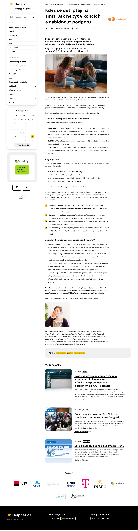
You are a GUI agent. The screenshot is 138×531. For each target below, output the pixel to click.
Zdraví (11, 31)
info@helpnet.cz (68, 519)
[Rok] (25, 116)
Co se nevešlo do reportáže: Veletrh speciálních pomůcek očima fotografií (96, 416)
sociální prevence (79, 353)
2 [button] (32, 137)
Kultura (12, 43)
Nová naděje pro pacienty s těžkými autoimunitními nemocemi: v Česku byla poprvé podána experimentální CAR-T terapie (95, 380)
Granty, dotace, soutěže (18, 66)
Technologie (13, 47)
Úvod (46, 4)
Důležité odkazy (15, 90)
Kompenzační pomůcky (18, 82)
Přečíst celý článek (81, 400)
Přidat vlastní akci (23, 145)
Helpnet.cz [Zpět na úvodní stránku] (24, 4)
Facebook (17, 188)
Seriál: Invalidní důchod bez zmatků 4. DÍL (99, 445)
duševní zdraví (61, 353)
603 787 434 (54, 519)
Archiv (11, 102)
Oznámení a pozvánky (17, 62)
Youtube (26, 188)
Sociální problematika (17, 27)
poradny (69, 353)
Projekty (12, 94)
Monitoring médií (15, 70)
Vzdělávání (13, 86)
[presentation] (58, 381)
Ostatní (12, 51)
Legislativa (13, 35)
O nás (11, 98)
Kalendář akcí (22, 111)
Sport (11, 39)
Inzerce (12, 78)
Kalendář (12, 74)
